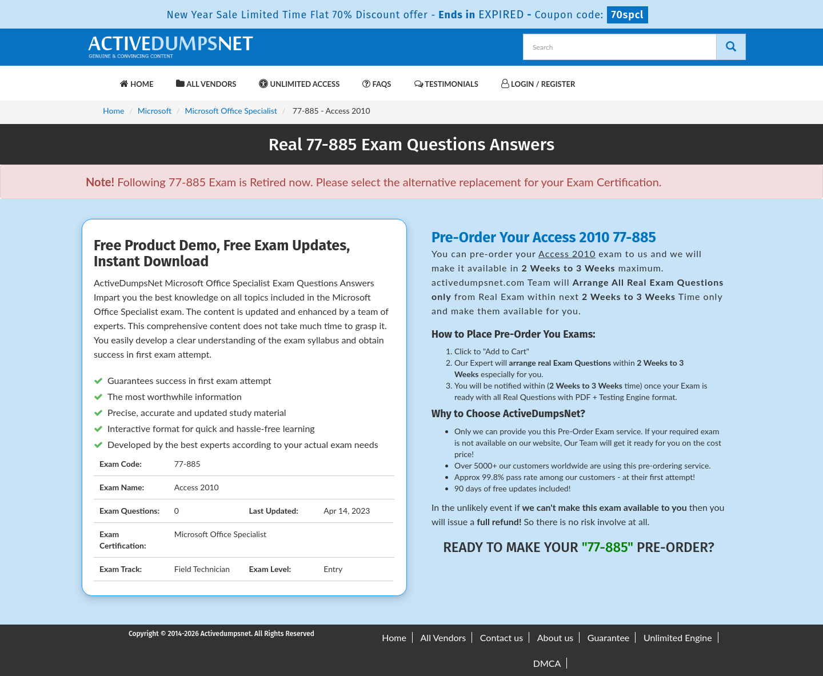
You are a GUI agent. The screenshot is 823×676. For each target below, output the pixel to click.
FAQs (376, 84)
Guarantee (608, 637)
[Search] (731, 47)
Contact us (501, 637)
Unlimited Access (299, 84)
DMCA (547, 663)
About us (555, 637)
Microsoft (154, 110)
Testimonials (446, 84)
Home (136, 84)
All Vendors (206, 84)
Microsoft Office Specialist (231, 110)
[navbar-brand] (100, 78)
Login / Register (538, 84)
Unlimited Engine (678, 637)
